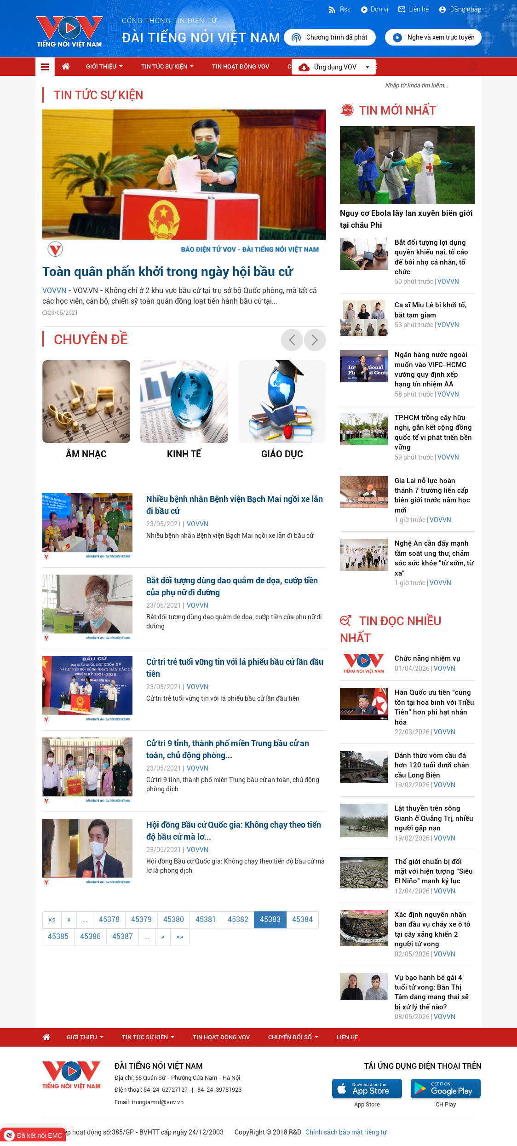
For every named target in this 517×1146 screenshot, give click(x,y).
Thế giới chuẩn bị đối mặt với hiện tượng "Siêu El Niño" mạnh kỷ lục (434, 872)
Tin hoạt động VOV (240, 66)
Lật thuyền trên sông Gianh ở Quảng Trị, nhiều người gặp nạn (434, 818)
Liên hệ (413, 9)
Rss (338, 9)
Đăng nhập (460, 9)
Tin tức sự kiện (169, 69)
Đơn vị (374, 9)
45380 (173, 919)
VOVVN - (57, 290)
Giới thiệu (106, 69)
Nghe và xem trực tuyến (433, 37)
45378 (109, 919)
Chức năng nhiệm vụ (427, 658)
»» (180, 936)
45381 (205, 919)
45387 (122, 936)
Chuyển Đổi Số (295, 1040)
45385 (58, 936)
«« (52, 919)
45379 (141, 919)
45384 (302, 919)
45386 (90, 936)
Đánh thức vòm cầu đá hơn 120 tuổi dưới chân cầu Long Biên (432, 765)
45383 (270, 919)
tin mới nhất (397, 110)
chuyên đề (91, 339)
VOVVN (197, 524)
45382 (238, 919)
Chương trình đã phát (330, 37)
